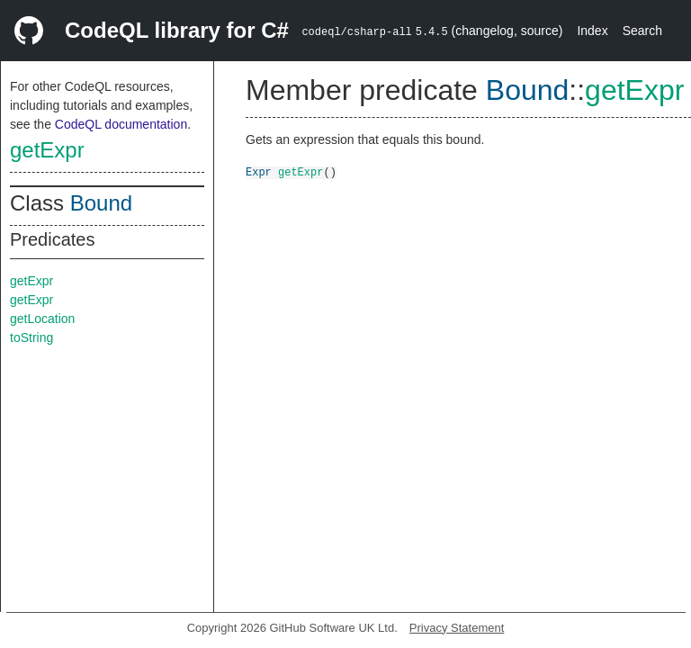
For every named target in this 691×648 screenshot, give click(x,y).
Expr (259, 171)
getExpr (47, 150)
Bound (101, 203)
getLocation (42, 318)
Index (592, 30)
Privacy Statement (457, 627)
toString (31, 337)
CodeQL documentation (121, 124)
